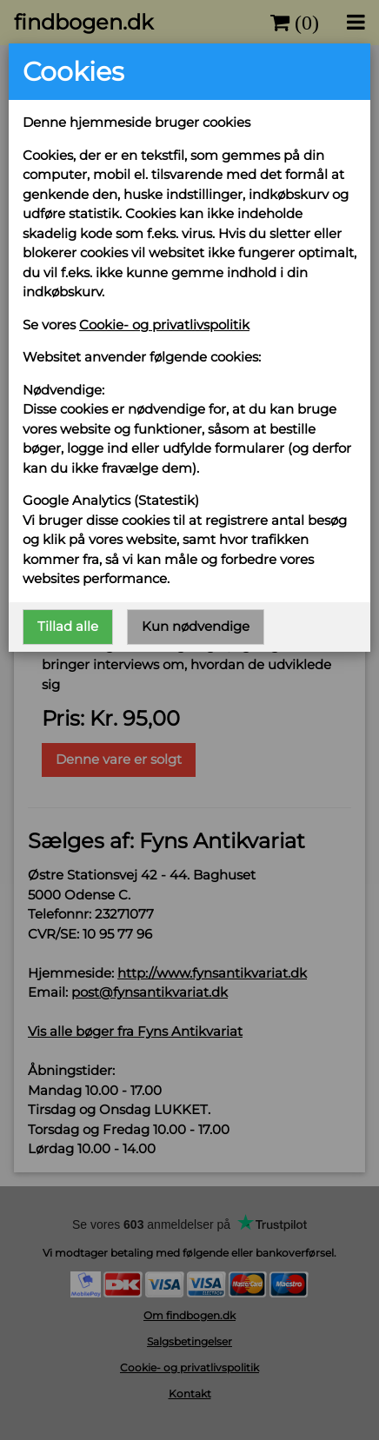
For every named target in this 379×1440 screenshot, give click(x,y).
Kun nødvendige (195, 624)
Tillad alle (68, 624)
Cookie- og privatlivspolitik (164, 324)
